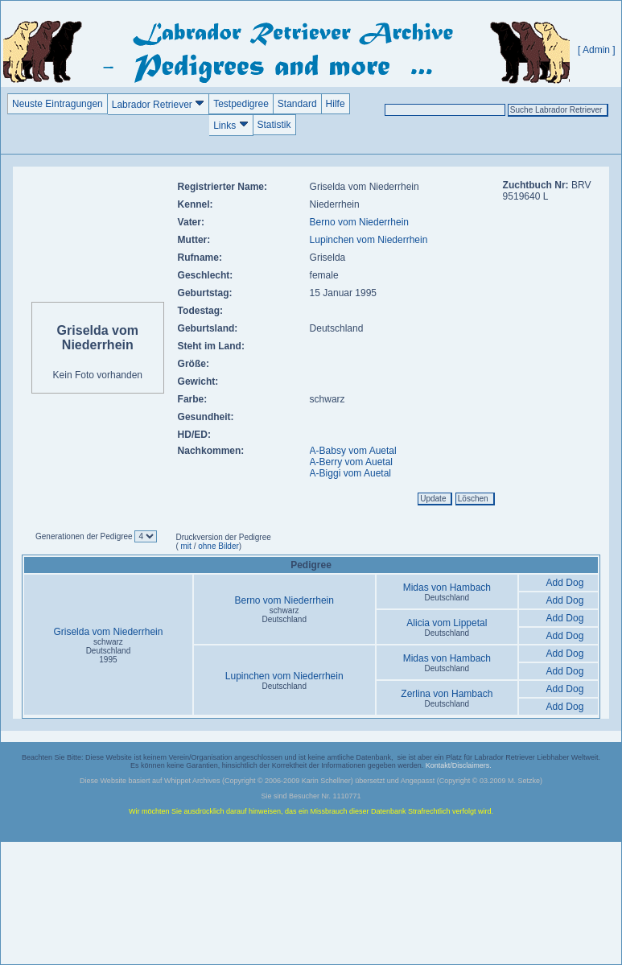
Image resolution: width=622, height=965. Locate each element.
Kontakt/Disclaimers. (459, 765)
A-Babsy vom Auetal (353, 450)
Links (230, 125)
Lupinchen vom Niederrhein (369, 239)
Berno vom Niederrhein (359, 222)
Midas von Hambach (447, 587)
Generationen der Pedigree (84, 536)
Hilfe (335, 103)
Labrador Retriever (158, 104)
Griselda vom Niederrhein (108, 631)
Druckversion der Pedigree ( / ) (222, 542)
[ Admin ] (597, 50)
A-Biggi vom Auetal (350, 473)
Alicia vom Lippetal (446, 623)
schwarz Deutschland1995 (108, 650)
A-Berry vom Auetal (351, 462)
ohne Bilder (218, 546)
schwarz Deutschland (284, 615)
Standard (297, 103)
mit (185, 546)
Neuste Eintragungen (57, 103)
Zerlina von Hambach (446, 693)
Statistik (274, 124)
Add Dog (565, 582)
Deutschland (447, 597)
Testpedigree (241, 103)
